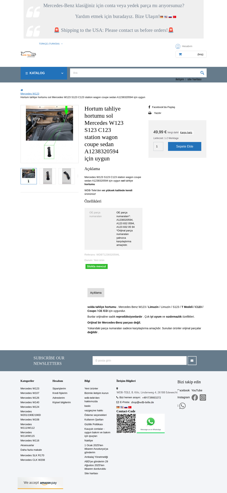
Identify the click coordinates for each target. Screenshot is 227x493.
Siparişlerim (59, 388)
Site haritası (91, 473)
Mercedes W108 (30, 419)
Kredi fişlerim (59, 393)
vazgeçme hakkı (94, 410)
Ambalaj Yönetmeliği (96, 456)
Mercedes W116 (30, 440)
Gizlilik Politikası (94, 424)
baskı (88, 405)
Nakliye (89, 440)
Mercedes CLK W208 (33, 459)
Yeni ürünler (91, 388)
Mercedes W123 (30, 388)
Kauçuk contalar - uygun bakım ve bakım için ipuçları (97, 432)
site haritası (194, 79)
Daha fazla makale (31, 449)
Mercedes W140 (30, 402)
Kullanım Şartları (94, 419)
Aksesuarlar (27, 445)
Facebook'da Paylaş (163, 107)
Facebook (184, 390)
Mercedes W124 (30, 406)
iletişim (180, 79)
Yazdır (157, 113)
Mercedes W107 (30, 393)
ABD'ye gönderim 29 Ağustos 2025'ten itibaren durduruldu (96, 465)
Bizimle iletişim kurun (96, 393)
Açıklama (96, 292)
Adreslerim (58, 397)
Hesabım (57, 380)
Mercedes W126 (30, 397)
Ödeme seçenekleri (96, 415)
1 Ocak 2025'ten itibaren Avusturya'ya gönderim (96, 449)
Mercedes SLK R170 (32, 455)
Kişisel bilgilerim (61, 402)
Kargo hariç (186, 132)
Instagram (184, 397)
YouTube (196, 390)
